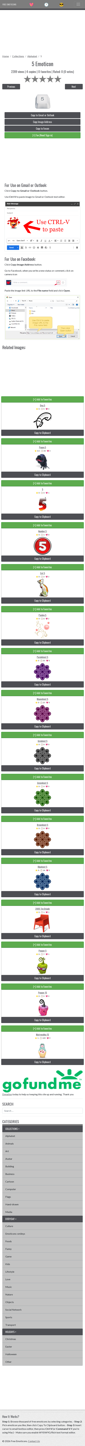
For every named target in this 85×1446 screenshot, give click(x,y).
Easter (8, 1346)
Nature (9, 1294)
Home (5, 56)
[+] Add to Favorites (42, 399)
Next (74, 86)
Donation (7, 1094)
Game (8, 1256)
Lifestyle (9, 1271)
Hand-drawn (12, 1204)
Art (7, 1151)
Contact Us (34, 1441)
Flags (8, 1196)
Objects (9, 1302)
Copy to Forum (42, 128)
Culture (9, 1226)
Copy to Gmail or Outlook (42, 115)
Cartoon (9, 1181)
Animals (9, 1143)
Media (8, 1211)
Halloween (11, 1354)
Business (9, 1173)
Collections (18, 56)
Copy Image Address (42, 122)
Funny (8, 1248)
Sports (8, 1317)
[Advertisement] (42, 31)
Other (8, 1361)
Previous (11, 86)
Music (8, 1286)
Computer (10, 1189)
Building (9, 1166)
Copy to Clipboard (42, 433)
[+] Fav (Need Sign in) (42, 135)
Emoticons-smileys (15, 1233)
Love (7, 1279)
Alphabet (32, 56)
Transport (10, 1324)
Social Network (13, 1309)
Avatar (8, 1158)
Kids (7, 1264)
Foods (8, 1241)
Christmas (10, 1338)
